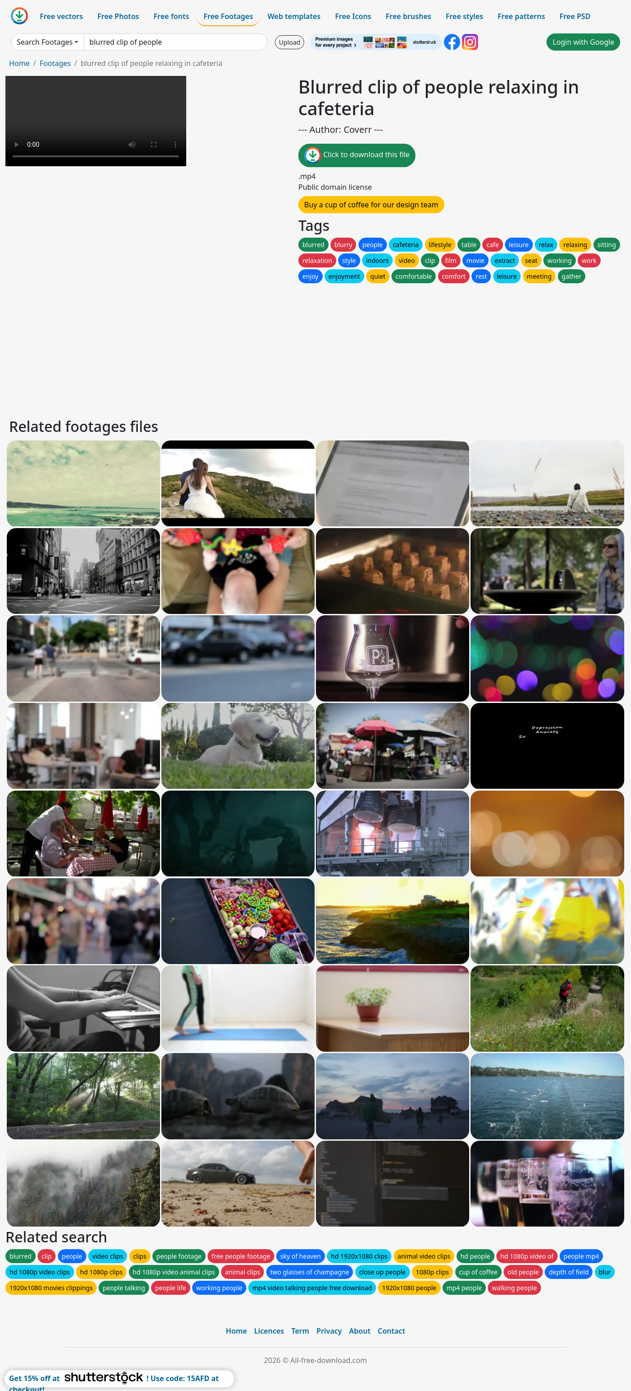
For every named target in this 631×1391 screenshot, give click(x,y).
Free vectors (61, 16)
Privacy (329, 1331)
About (359, 1331)
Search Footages (45, 42)
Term (300, 1331)
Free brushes (408, 16)
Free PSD (575, 16)
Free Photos (118, 16)
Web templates (294, 16)
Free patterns (521, 16)
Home (19, 63)
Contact (391, 1331)
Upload (289, 42)
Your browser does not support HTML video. (95, 121)
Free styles (464, 16)
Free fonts (171, 16)
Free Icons (353, 16)
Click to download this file (357, 155)
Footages (55, 63)
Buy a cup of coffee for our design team (371, 205)
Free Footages (228, 16)
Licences (269, 1331)
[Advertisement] (279, 348)
